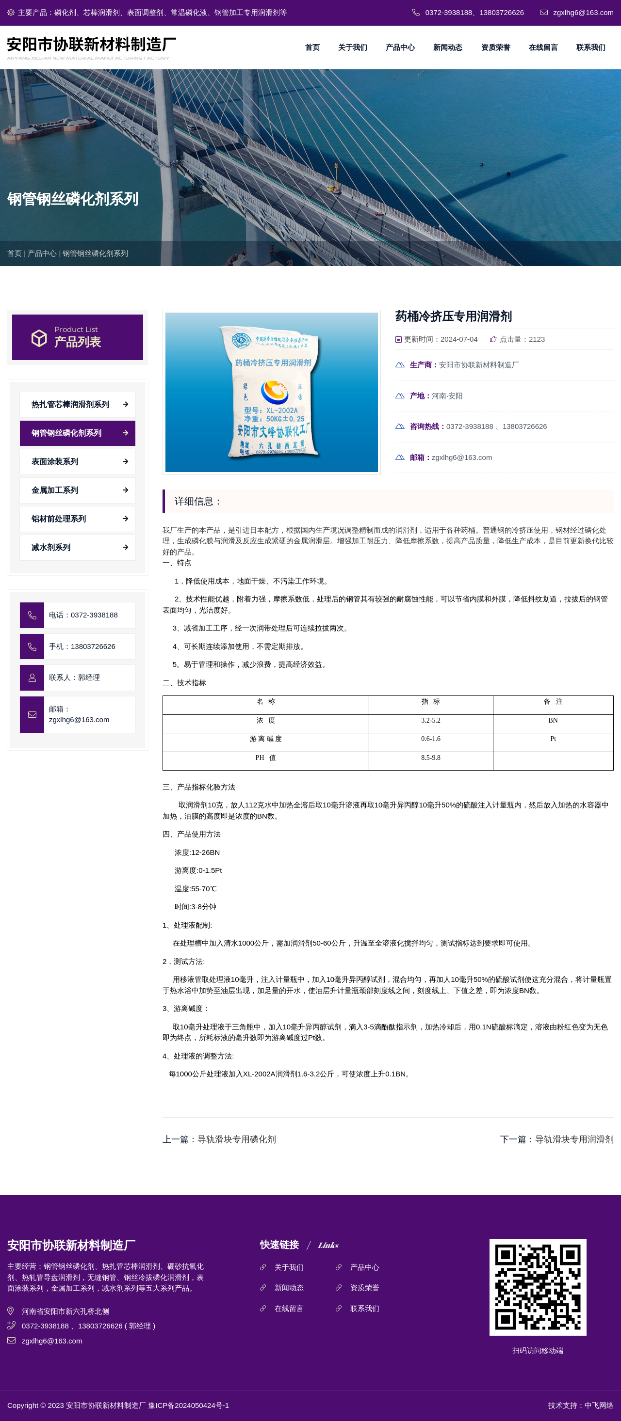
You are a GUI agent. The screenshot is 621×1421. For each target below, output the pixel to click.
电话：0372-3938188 (83, 615)
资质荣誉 (495, 47)
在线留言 (543, 47)
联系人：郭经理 (74, 677)
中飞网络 (599, 1405)
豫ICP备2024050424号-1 (188, 1405)
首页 (312, 47)
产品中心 (400, 47)
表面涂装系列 (55, 462)
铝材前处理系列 (59, 519)
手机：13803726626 (82, 646)
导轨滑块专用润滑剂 (574, 1139)
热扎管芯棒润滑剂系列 (70, 404)
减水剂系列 (51, 547)
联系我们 (590, 47)
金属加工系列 (55, 490)
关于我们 (352, 47)
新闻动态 (447, 47)
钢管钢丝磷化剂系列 (95, 253)
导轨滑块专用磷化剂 (236, 1139)
